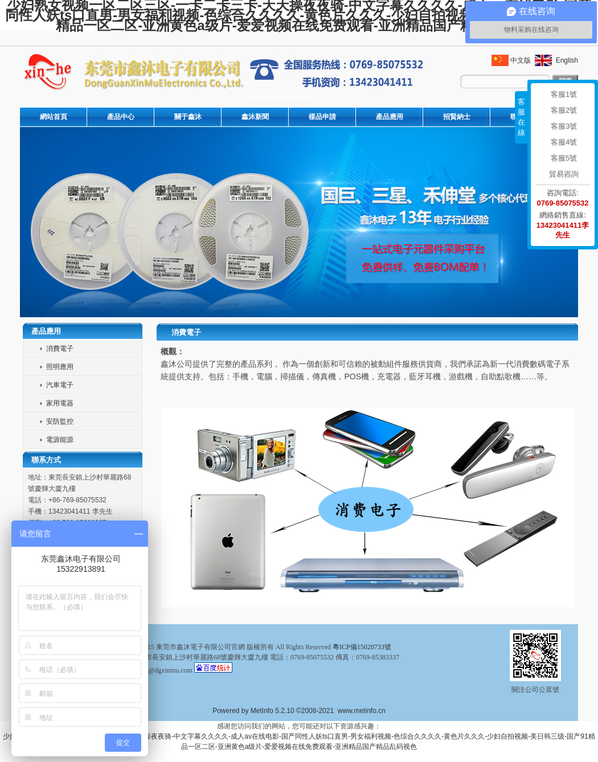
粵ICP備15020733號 (362, 647)
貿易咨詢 (564, 174)
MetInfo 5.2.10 (272, 711)
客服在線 (521, 117)
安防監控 (59, 421)
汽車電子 (59, 385)
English (566, 60)
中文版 (520, 60)
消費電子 (59, 349)
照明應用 (59, 367)
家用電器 (59, 403)
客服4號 (564, 142)
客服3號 (564, 126)
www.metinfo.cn (362, 711)
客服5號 (564, 158)
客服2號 (564, 110)
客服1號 (564, 94)
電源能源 (59, 440)
